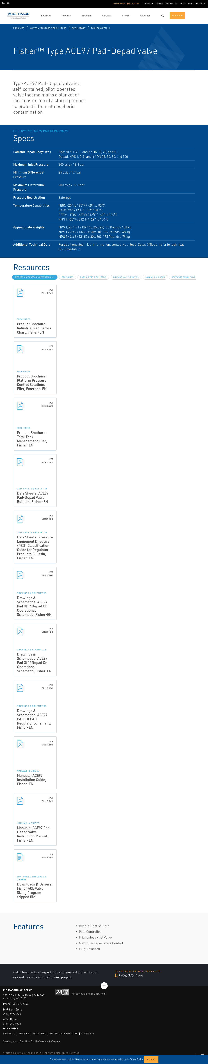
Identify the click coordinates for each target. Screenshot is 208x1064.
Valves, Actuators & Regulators (48, 28)
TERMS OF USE (35, 1053)
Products (18, 28)
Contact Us (92, 1033)
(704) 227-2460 (13, 1024)
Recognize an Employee (66, 1033)
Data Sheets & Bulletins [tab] (93, 277)
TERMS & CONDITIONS (14, 1053)
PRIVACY (49, 1053)
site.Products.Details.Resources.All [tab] (35, 277)
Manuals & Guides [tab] (155, 277)
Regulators (78, 28)
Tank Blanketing (100, 28)
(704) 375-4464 (130, 975)
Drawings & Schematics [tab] (126, 277)
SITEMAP (75, 1053)
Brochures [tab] (67, 277)
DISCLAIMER (62, 1053)
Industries (41, 1033)
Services (24, 1033)
